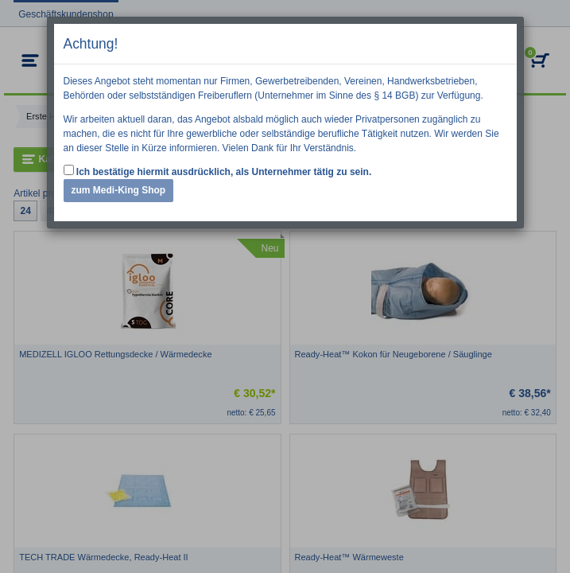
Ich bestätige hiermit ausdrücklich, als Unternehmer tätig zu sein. (218, 171)
